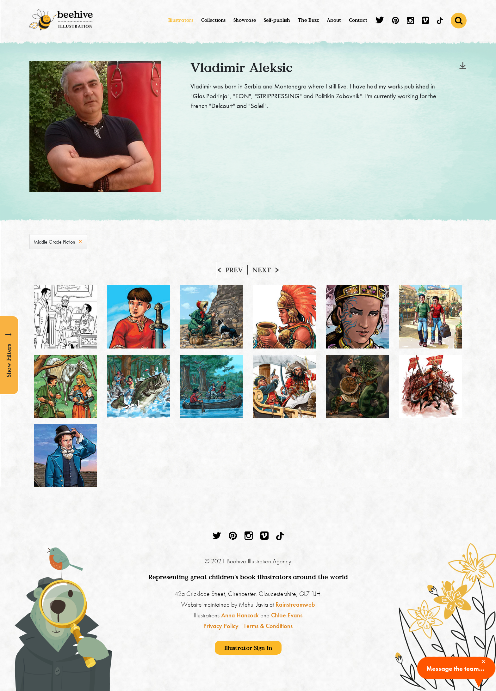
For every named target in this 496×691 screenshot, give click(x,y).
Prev (234, 270)
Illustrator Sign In (248, 648)
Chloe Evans (286, 615)
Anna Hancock (240, 615)
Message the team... (455, 668)
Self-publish (277, 19)
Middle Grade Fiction (54, 242)
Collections (213, 19)
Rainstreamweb (295, 604)
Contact (358, 19)
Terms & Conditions (268, 626)
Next (261, 270)
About (334, 19)
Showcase (244, 19)
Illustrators (180, 19)
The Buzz (308, 19)
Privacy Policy (221, 626)
